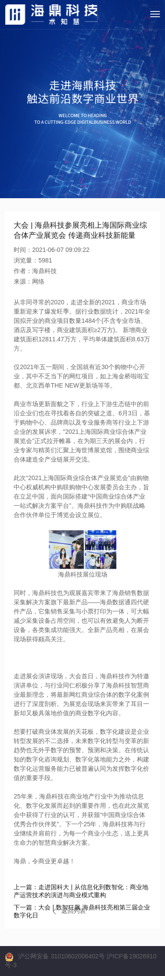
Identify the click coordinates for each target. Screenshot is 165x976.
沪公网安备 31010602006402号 (61, 956)
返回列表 (69, 910)
